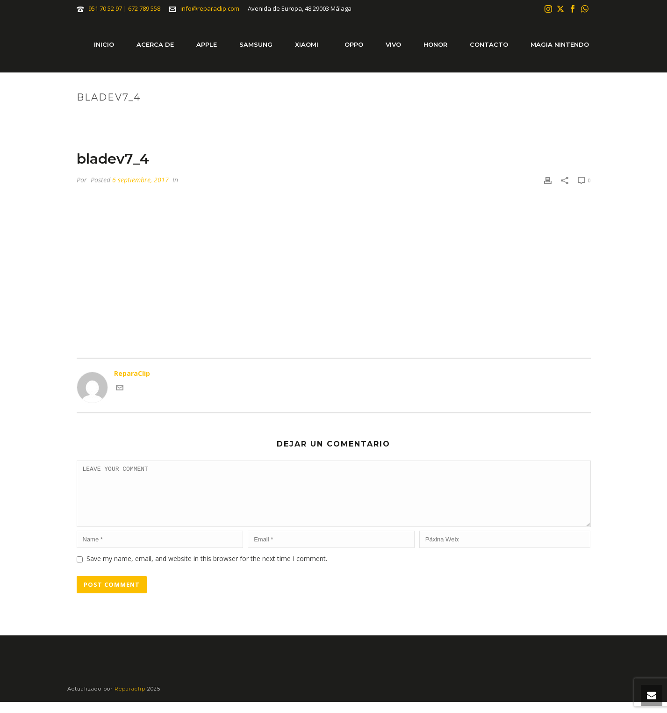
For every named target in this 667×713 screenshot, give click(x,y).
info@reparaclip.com (209, 8)
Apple (206, 44)
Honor (435, 44)
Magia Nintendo (560, 44)
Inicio (104, 44)
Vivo (393, 44)
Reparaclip (131, 700)
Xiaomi (306, 44)
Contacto (489, 44)
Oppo (353, 44)
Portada (533, 117)
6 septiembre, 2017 (140, 179)
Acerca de (155, 44)
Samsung (256, 44)
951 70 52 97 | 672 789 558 (124, 8)
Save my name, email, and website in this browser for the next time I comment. (206, 569)
